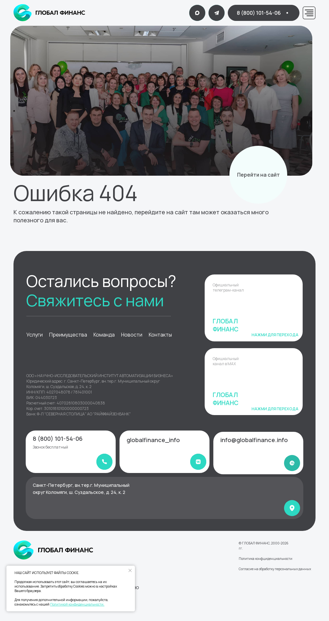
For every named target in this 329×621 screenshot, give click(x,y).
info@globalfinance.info (254, 440)
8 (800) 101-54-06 (58, 438)
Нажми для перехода (275, 335)
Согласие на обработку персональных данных (275, 569)
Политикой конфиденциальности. (77, 604)
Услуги (34, 334)
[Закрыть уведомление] (130, 570)
